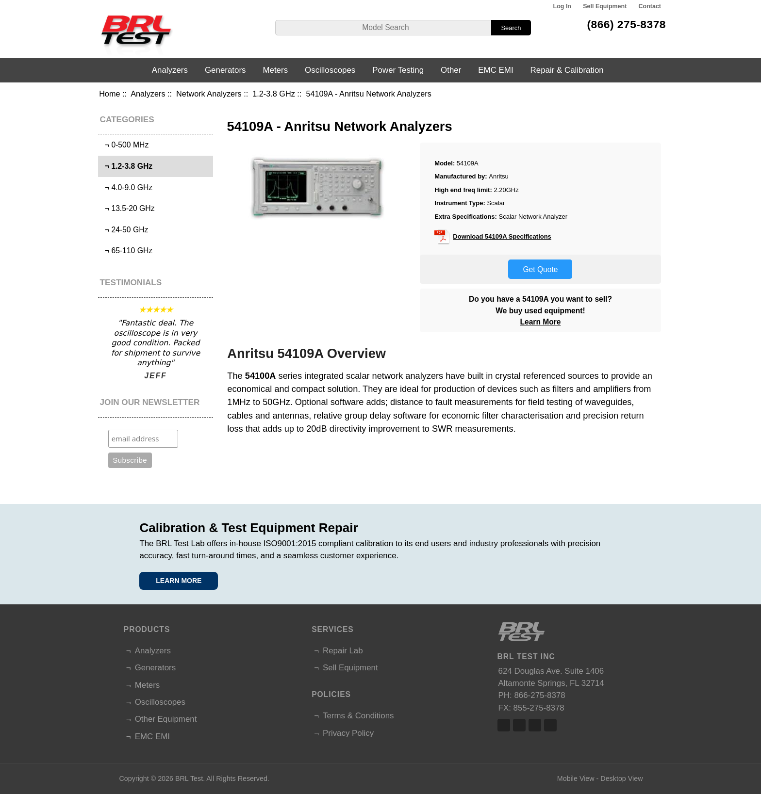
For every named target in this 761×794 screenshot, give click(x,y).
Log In (562, 6)
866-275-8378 (539, 695)
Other (451, 70)
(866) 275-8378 (626, 24)
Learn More (540, 322)
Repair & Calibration (567, 70)
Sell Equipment (605, 6)
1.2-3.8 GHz (273, 93)
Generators (225, 70)
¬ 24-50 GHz (124, 230)
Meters (275, 70)
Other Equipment (166, 719)
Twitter (519, 725)
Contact (650, 6)
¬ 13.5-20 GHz (127, 208)
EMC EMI (495, 70)
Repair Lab (343, 650)
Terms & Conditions (358, 715)
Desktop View (621, 778)
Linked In (535, 725)
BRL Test (189, 778)
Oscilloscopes (330, 70)
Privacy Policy (348, 733)
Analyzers (148, 93)
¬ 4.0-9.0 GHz (126, 187)
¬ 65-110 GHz (126, 250)
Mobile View (576, 778)
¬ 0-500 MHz (124, 145)
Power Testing (398, 70)
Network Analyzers (209, 93)
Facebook (503, 725)
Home (109, 93)
